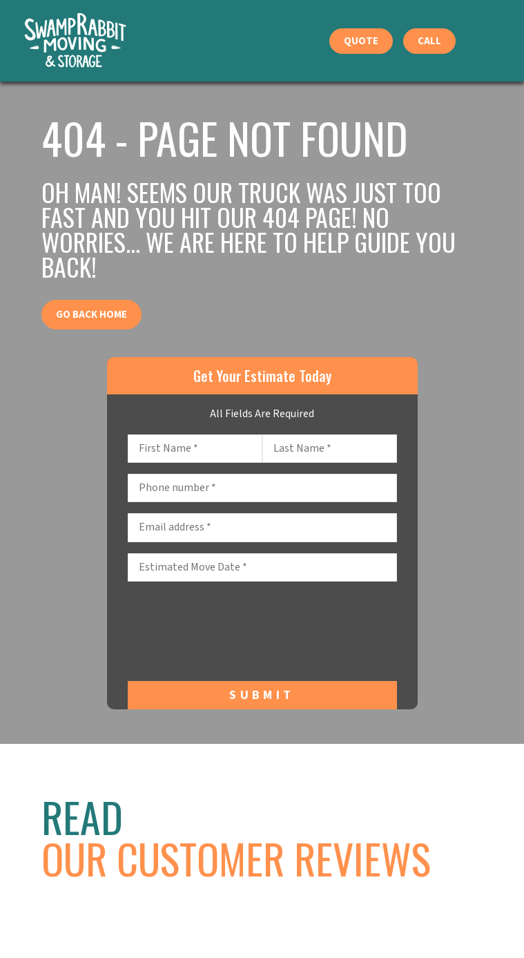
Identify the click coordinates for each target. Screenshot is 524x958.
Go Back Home (91, 314)
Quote (361, 41)
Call (429, 41)
